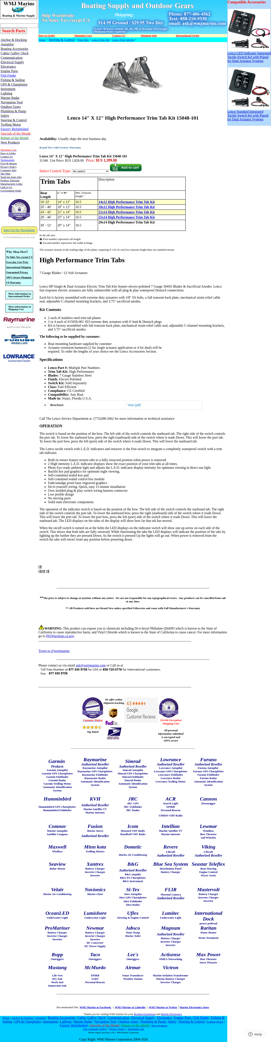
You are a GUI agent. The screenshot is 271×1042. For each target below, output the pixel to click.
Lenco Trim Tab (100, 39)
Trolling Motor (214, 1021)
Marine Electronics (171, 1014)
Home (42, 39)
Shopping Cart (136, 1029)
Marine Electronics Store (194, 1007)
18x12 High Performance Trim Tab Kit (126, 207)
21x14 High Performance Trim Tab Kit (126, 212)
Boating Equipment (144, 1014)
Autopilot (40, 1017)
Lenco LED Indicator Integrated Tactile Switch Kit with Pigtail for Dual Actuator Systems (249, 55)
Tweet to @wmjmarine (54, 651)
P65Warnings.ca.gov (60, 636)
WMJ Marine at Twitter (163, 1007)
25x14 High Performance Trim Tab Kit (126, 217)
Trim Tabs (83, 39)
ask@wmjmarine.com (90, 665)
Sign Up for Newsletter (19, 230)
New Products (159, 1025)
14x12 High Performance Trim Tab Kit (126, 202)
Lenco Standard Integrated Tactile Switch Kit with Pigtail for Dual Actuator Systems (248, 114)
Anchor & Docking (22, 1017)
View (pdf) (134, 405)
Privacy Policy (117, 1029)
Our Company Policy (95, 1029)
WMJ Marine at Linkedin (130, 1007)
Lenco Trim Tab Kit (123, 39)
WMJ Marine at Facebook (95, 1007)
